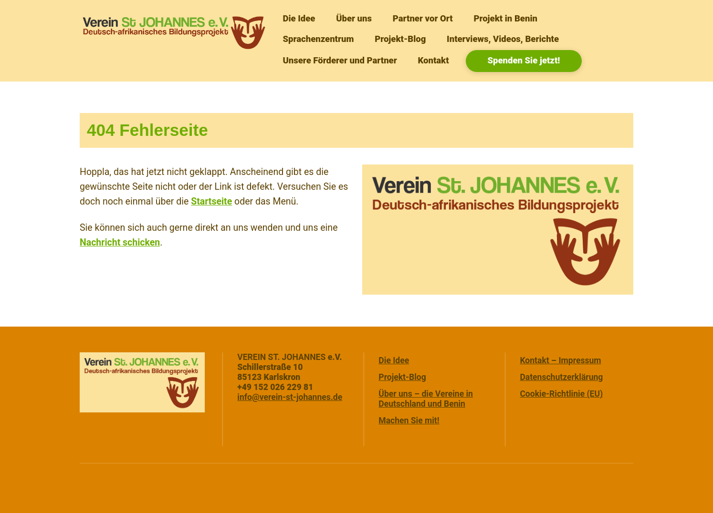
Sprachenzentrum (318, 39)
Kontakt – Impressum (560, 360)
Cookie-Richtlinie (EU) (561, 394)
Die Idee (299, 18)
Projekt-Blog (400, 39)
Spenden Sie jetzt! (523, 60)
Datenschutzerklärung (561, 377)
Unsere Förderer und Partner (340, 60)
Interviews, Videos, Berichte (503, 39)
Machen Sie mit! (408, 420)
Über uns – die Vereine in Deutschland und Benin (425, 399)
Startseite (211, 201)
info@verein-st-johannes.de (289, 397)
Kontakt (433, 60)
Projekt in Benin (505, 18)
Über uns (354, 18)
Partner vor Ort (423, 18)
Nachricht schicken (120, 242)
